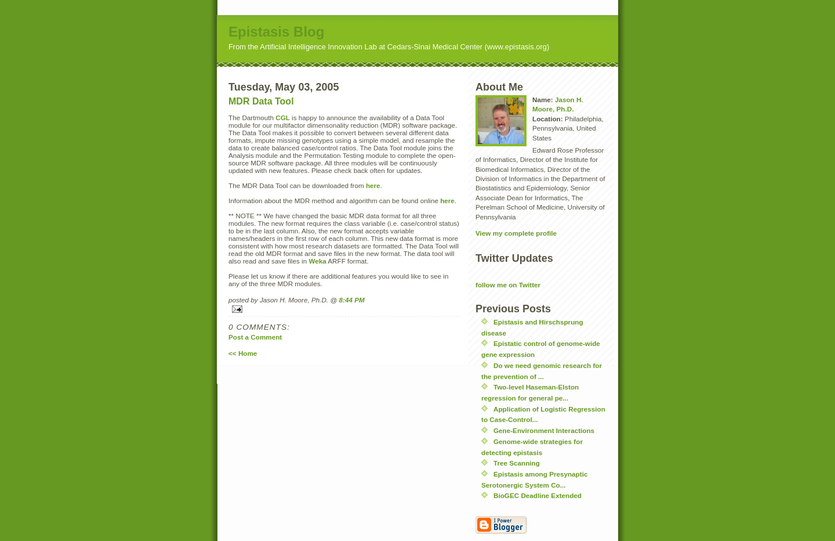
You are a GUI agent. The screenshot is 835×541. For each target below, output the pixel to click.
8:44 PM (352, 300)
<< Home (242, 353)
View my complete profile (516, 233)
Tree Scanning (516, 463)
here (373, 185)
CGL (282, 117)
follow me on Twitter (507, 284)
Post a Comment (255, 337)
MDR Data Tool (261, 101)
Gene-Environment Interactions (543, 430)
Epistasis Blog (276, 31)
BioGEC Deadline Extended (537, 495)
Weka (317, 261)
